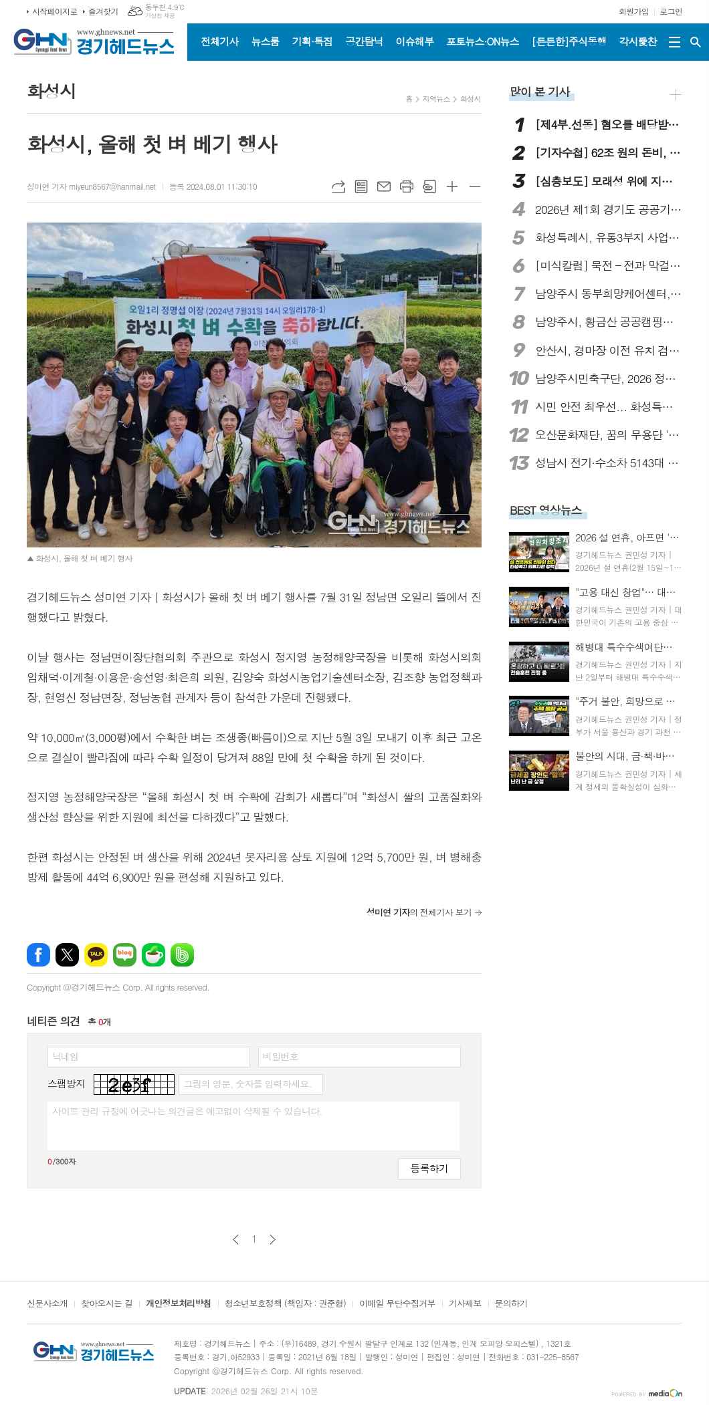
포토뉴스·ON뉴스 (482, 41)
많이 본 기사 (539, 92)
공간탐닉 (364, 41)
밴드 (182, 955)
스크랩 (429, 186)
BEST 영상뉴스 (546, 510)
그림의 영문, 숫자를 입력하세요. (247, 1083)
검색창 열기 (695, 42)
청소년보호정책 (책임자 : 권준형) (285, 1304)
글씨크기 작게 (475, 186)
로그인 (671, 11)
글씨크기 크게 (452, 186)
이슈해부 (414, 41)
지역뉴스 (436, 99)
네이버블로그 (124, 955)
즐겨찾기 (103, 11)
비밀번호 (280, 1056)
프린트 (406, 186)
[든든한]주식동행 (569, 41)
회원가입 (634, 11)
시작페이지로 (55, 11)
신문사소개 (47, 1304)
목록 (361, 186)
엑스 (67, 955)
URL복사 (338, 186)
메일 (384, 186)
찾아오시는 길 (106, 1304)
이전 (235, 1239)
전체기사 (219, 41)
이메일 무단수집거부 (397, 1304)
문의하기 (511, 1304)
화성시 (470, 99)
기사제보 (465, 1304)
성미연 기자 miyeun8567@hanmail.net (91, 186)
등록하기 (429, 1168)
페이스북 (38, 955)
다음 (272, 1239)
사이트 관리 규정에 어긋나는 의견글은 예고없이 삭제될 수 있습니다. (187, 1111)
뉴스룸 (265, 41)
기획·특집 (312, 41)
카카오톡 (96, 955)
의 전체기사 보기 (419, 912)
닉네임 (65, 1056)
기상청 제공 (160, 15)
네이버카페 (153, 955)
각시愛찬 (638, 41)
